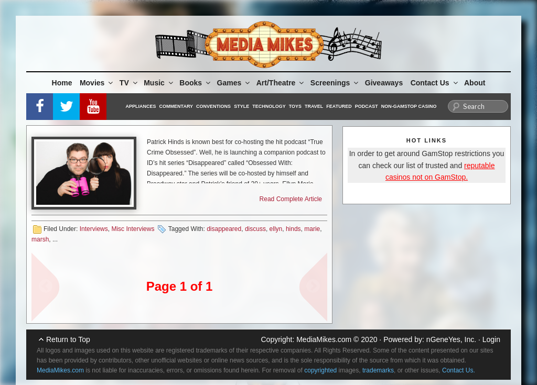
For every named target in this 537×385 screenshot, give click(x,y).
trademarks (378, 370)
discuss (255, 229)
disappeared (224, 229)
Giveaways (384, 83)
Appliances (141, 106)
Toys (295, 106)
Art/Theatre (281, 83)
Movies (97, 83)
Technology (269, 106)
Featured (338, 106)
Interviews (94, 229)
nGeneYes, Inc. (451, 339)
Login (491, 339)
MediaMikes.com (323, 339)
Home (62, 83)
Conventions (213, 106)
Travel (314, 106)
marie (312, 229)
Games (234, 83)
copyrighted (320, 370)
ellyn (276, 229)
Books (195, 83)
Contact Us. (458, 370)
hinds (293, 229)
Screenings (335, 83)
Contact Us (435, 83)
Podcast (366, 106)
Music (159, 83)
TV (129, 83)
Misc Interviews (132, 229)
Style (241, 106)
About (474, 83)
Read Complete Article (291, 199)
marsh (40, 239)
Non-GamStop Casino (409, 106)
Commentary (176, 106)
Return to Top (68, 339)
